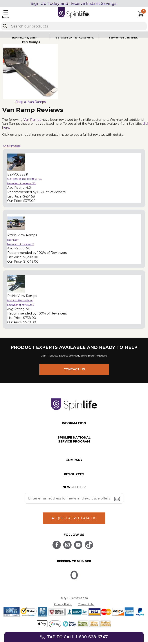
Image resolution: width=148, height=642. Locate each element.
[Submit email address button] (117, 499)
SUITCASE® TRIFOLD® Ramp (24, 179)
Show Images (11, 145)
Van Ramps (32, 120)
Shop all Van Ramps (30, 102)
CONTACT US (74, 369)
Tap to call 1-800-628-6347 (77, 637)
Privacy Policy (63, 604)
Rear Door (12, 239)
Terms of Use (86, 604)
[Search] (5, 26)
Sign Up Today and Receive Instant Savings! (74, 3)
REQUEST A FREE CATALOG (74, 518)
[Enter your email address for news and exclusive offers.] (74, 498)
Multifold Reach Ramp (20, 300)
